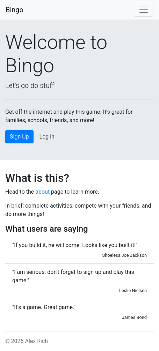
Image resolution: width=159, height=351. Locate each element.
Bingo (14, 10)
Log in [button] (47, 136)
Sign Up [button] (19, 136)
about (42, 191)
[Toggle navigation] (143, 10)
